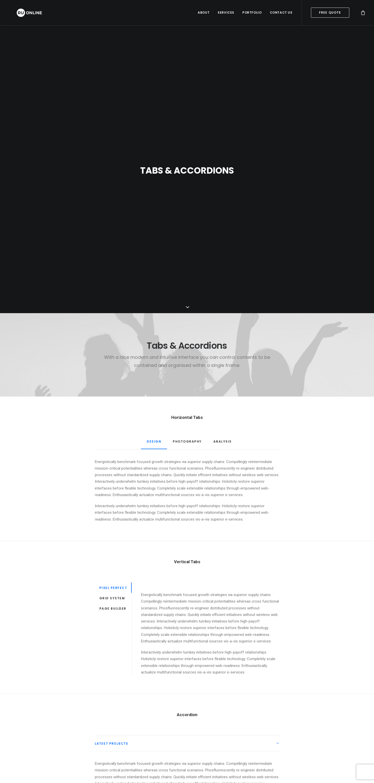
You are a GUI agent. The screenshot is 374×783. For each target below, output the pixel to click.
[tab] (187, 675)
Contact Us (281, 14)
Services (226, 14)
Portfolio (252, 14)
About (204, 14)
